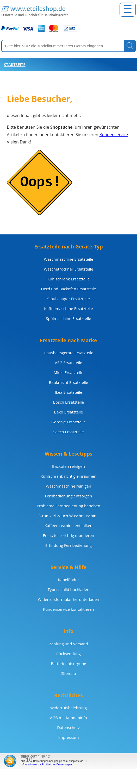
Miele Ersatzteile (68, 372)
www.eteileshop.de (37, 8)
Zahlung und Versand (68, 643)
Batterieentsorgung (68, 663)
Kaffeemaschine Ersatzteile (68, 308)
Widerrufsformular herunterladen (68, 599)
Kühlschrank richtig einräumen (68, 476)
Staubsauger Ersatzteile (68, 298)
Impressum (68, 737)
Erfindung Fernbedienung (68, 545)
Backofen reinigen (68, 466)
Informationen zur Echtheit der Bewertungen (46, 764)
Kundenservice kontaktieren (68, 609)
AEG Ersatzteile (68, 362)
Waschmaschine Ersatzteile (68, 259)
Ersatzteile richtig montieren (68, 535)
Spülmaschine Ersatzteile (68, 318)
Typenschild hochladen (68, 589)
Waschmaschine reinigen (68, 486)
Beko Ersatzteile (68, 412)
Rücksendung (68, 653)
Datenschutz (68, 727)
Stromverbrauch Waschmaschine (69, 515)
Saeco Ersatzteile (68, 431)
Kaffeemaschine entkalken (68, 525)
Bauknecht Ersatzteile (68, 382)
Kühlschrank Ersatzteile (68, 278)
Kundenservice (113, 134)
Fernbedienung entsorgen (68, 495)
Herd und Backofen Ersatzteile (68, 288)
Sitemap (68, 673)
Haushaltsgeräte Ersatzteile (68, 352)
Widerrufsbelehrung (68, 707)
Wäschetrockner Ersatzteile (68, 269)
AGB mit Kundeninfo (68, 717)
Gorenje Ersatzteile (68, 421)
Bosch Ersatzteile (68, 402)
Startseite (15, 64)
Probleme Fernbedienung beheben (68, 505)
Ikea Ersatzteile (68, 392)
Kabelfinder (68, 579)
